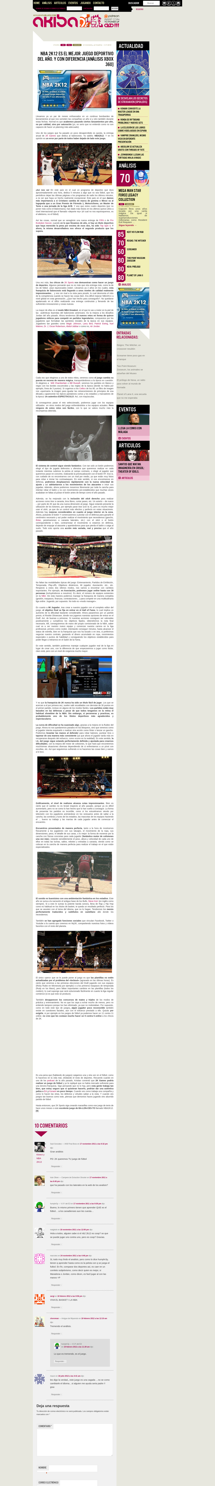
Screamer (164, 249)
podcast (83, 1080)
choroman (87, 1318)
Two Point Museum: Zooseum (169, 259)
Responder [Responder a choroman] (89, 1333)
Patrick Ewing (134, 323)
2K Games (83, 136)
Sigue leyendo (161, 225)
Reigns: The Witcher (169, 240)
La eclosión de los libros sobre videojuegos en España (165, 129)
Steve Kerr (126, 901)
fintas (71, 520)
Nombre (75, 1468)
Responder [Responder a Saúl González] (89, 1166)
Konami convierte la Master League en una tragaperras (162, 111)
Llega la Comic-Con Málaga (46, 173)
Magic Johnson (106, 323)
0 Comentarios (167, 206)
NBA (76, 596)
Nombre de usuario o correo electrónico (50, 8)
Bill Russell (108, 383)
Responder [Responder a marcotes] (89, 1285)
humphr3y (132, 45)
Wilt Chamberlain (91, 383)
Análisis (47, 3)
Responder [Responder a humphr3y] (89, 1218)
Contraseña (87, 8)
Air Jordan (128, 326)
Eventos (73, 3)
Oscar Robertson (90, 326)
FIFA (134, 220)
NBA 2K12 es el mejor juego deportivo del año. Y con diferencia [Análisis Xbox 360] (108, 59)
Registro (139, 9)
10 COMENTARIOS (83, 1125)
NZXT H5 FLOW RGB (168, 232)
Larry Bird (120, 323)
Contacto (98, 3)
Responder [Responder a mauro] (89, 1394)
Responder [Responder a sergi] (89, 1307)
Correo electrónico (81, 1483)
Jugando (85, 3)
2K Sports (102, 282)
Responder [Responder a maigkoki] (89, 1244)
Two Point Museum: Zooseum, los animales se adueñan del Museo (46, 113)
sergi (85, 1296)
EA (78, 1091)
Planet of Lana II (168, 275)
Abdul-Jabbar (105, 326)
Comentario (78, 1426)
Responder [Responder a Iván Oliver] (89, 1192)
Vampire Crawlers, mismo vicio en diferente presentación (165, 138)
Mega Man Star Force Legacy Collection (162, 195)
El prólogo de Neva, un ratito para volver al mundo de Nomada (47, 127)
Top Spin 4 (138, 225)
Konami (85, 1091)
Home (37, 3)
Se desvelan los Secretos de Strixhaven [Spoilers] (165, 100)
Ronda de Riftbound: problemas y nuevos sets (163, 121)
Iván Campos (158, 206)
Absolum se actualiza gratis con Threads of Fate (164, 148)
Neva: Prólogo (166, 266)
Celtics (115, 388)
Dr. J (79, 326)
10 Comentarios (120, 45)
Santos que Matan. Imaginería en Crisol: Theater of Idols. (48, 211)
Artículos (60, 3)
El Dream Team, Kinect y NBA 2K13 (74, 1154)
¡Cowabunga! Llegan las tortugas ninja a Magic (164, 156)
